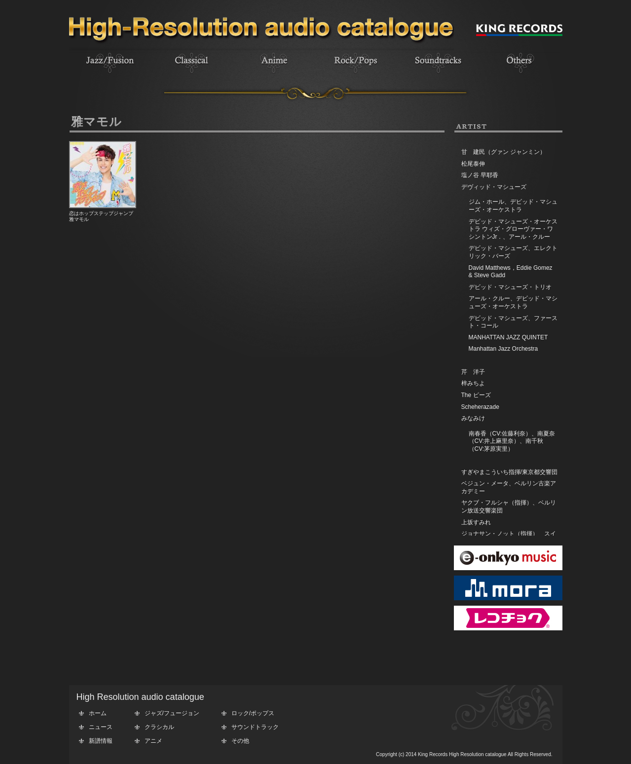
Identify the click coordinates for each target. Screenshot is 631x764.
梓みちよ (473, 383)
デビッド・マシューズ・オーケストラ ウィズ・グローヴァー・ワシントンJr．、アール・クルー (513, 229)
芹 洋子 (473, 371)
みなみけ (473, 418)
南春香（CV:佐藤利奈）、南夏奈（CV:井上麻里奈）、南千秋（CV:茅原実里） (512, 441)
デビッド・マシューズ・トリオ (510, 287)
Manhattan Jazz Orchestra (503, 348)
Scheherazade (480, 406)
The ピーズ (476, 395)
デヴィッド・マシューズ (493, 186)
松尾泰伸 (473, 163)
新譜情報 (100, 740)
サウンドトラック (255, 727)
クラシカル (159, 727)
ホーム (98, 713)
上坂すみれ (476, 522)
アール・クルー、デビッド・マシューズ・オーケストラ (513, 302)
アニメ (153, 740)
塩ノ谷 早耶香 (479, 175)
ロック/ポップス (252, 713)
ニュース (100, 727)
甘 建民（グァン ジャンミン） (503, 151)
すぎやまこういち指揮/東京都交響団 (509, 472)
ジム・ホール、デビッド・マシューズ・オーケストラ (513, 205)
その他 (240, 740)
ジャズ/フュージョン (172, 713)
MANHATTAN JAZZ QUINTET (508, 337)
